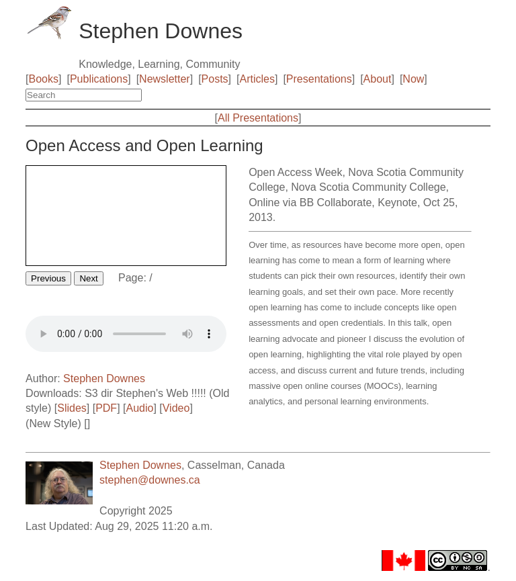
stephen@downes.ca (149, 480)
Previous (48, 278)
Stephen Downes (104, 378)
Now (413, 79)
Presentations (319, 79)
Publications (99, 79)
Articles (257, 79)
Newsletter (164, 79)
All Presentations (258, 118)
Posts (215, 79)
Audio (139, 408)
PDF (106, 408)
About (377, 79)
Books (43, 79)
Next (88, 278)
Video (176, 408)
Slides (72, 408)
